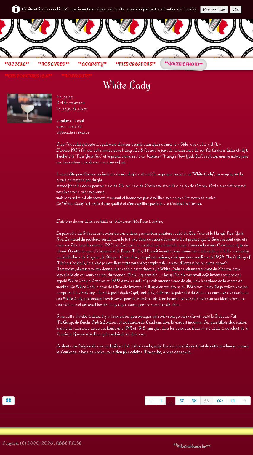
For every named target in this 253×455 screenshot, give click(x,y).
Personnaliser (214, 9)
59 (206, 400)
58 (194, 400)
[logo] (2, 38)
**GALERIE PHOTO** (183, 64)
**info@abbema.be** (191, 446)
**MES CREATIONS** (136, 64)
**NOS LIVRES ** (53, 64)
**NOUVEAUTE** (76, 76)
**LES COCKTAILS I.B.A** (28, 76)
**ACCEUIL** (16, 64)
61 (232, 400)
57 (181, 400)
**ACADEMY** (92, 64)
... (170, 400)
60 (220, 400)
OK (236, 9)
